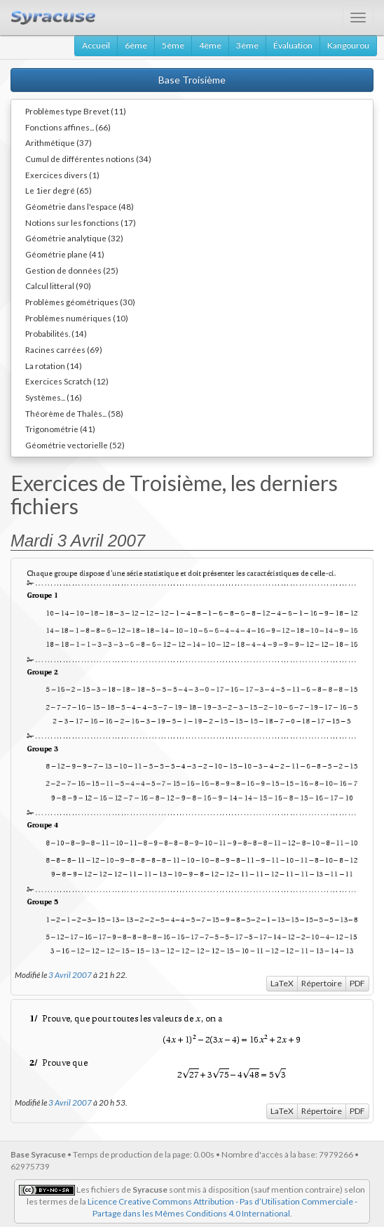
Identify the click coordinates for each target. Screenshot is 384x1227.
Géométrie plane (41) (64, 254)
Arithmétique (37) (58, 142)
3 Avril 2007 (70, 974)
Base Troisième (192, 80)
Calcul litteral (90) (58, 285)
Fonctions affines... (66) (68, 127)
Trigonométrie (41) (60, 429)
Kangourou (348, 45)
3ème (247, 45)
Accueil (96, 45)
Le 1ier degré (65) (58, 190)
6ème (136, 45)
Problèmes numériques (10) (76, 318)
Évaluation (293, 45)
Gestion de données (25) (71, 270)
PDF (357, 983)
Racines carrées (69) (63, 349)
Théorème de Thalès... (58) (74, 413)
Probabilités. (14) (56, 333)
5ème (173, 45)
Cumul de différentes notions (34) (88, 158)
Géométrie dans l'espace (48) (79, 206)
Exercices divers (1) (62, 175)
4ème (210, 45)
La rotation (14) (53, 365)
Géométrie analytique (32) (74, 238)
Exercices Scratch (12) (67, 381)
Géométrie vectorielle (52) (75, 445)
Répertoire (321, 983)
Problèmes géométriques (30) (80, 302)
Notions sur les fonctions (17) (80, 222)
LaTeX (282, 983)
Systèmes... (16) (53, 397)
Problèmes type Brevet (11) (75, 111)
